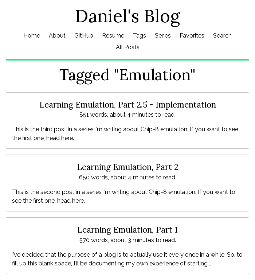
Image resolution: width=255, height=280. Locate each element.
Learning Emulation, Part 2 (127, 167)
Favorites (192, 35)
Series (163, 35)
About (57, 35)
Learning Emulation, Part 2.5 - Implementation (127, 104)
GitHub (83, 35)
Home (31, 35)
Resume (113, 35)
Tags (139, 35)
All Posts (128, 47)
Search (222, 35)
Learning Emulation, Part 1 (127, 229)
